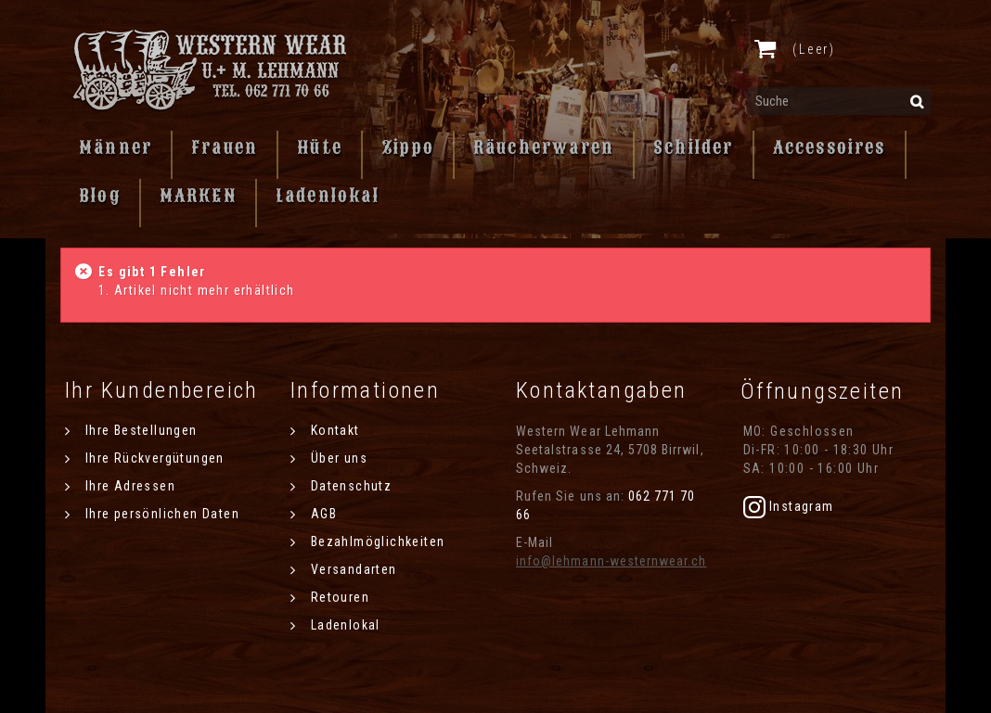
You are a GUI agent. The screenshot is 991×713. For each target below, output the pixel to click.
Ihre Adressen (128, 485)
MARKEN (198, 196)
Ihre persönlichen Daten (160, 513)
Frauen (224, 147)
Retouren (337, 597)
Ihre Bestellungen (139, 430)
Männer (115, 147)
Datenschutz (349, 485)
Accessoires (829, 147)
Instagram (788, 506)
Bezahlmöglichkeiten (375, 541)
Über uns (336, 458)
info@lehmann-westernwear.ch (611, 561)
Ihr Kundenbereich (162, 390)
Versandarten (351, 569)
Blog (100, 196)
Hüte (319, 147)
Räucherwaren (543, 147)
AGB (321, 513)
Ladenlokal (328, 196)
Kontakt (332, 430)
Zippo (407, 147)
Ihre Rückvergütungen (152, 458)
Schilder (693, 147)
